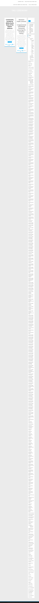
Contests (29, 573)
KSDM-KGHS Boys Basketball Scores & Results (31, 463)
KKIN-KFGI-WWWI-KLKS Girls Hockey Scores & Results (30, 340)
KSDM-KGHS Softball (31, 511)
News (29, 35)
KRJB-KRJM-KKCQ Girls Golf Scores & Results (30, 198)
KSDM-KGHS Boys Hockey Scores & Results (30, 482)
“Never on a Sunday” (31, 65)
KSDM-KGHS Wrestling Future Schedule (30, 451)
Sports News (30, 68)
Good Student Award (31, 569)
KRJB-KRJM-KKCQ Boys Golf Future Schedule (30, 186)
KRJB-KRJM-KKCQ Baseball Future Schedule (30, 168)
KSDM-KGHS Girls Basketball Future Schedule (30, 469)
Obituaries (29, 574)
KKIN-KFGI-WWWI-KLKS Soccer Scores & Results (30, 266)
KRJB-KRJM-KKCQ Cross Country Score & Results (31, 108)
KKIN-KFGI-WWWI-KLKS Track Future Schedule (30, 412)
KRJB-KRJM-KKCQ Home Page (31, 1)
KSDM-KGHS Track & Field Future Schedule (31, 496)
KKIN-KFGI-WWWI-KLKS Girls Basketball (30, 302)
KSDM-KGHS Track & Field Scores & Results (31, 500)
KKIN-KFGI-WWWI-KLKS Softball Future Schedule (31, 385)
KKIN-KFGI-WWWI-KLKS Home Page (20, 4)
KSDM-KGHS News (30, 422)
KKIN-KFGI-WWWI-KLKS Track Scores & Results (31, 415)
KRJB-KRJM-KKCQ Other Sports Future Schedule (31, 213)
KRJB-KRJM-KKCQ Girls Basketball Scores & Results (30, 135)
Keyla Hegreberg (9, 44)
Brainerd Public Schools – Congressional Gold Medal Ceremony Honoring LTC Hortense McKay (21, 26)
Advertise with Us (30, 587)
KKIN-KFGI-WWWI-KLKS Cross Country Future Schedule (31, 284)
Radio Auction (30, 592)
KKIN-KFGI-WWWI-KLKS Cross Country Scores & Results (31, 287)
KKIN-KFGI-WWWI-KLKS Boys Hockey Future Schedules (30, 317)
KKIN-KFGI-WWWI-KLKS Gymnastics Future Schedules (30, 355)
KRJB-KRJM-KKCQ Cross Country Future (30, 105)
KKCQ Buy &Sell (30, 584)
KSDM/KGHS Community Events (32, 51)
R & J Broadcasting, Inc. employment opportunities (31, 590)
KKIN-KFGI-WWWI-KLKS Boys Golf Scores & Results (30, 397)
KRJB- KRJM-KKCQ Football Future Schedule (31, 88)
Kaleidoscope (30, 595)
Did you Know (30, 61)
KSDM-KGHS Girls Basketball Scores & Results (31, 472)
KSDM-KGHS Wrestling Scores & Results (30, 454)
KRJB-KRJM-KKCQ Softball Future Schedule (30, 177)
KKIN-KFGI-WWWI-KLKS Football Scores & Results (30, 239)
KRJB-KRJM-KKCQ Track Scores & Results (30, 207)
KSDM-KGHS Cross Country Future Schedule (30, 521)
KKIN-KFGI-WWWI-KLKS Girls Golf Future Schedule (30, 403)
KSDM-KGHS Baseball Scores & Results (30, 509)
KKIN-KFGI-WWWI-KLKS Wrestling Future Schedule (30, 345)
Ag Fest (29, 551)
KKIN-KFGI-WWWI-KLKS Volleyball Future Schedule (30, 246)
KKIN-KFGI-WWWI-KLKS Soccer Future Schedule (30, 263)
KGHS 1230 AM (30, 577)
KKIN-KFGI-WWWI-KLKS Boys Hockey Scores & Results (30, 320)
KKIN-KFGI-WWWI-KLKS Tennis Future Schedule (31, 254)
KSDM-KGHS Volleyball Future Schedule (30, 442)
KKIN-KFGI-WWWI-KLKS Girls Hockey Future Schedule (30, 336)
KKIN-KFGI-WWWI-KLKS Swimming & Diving (30, 270)
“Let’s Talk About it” (31, 593)
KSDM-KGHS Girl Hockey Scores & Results (30, 491)
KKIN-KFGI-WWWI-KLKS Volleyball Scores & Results (30, 243)
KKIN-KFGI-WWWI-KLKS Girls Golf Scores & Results (30, 406)
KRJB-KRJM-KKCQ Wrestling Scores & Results (30, 162)
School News (31, 55)
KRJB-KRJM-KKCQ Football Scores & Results (30, 91)
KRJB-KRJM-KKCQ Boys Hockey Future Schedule (31, 142)
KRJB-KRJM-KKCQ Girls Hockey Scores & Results (31, 153)
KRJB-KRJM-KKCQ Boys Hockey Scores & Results (31, 139)
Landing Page (21, 1)
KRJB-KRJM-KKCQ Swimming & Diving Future (31, 114)
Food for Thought (30, 576)
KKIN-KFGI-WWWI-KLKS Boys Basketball (30, 291)
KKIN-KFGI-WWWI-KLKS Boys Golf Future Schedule (30, 394)
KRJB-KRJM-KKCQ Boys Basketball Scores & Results (30, 126)
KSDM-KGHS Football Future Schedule (30, 433)
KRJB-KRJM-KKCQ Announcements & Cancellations (30, 323)
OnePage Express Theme (27, 601)
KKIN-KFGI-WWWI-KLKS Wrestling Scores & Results (30, 349)
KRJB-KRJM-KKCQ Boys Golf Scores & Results (30, 189)
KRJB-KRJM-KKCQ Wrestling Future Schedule (30, 158)
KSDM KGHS (30, 523)
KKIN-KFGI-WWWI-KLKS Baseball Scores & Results (30, 379)
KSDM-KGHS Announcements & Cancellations (30, 425)
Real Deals (29, 579)
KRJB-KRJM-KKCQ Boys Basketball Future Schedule (30, 123)
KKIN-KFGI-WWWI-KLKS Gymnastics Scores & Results (30, 358)
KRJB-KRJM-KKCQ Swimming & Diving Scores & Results (31, 117)
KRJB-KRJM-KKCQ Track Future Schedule (30, 204)
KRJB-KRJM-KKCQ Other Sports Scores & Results (31, 216)
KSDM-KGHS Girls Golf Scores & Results (30, 544)
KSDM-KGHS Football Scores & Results (30, 436)
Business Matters (30, 567)
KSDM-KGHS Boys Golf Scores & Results (30, 536)
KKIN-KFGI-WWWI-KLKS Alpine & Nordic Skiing (30, 361)
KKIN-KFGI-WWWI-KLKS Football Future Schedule (30, 236)
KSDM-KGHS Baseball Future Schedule (30, 505)
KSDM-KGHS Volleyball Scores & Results (31, 445)
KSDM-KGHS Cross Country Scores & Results (30, 527)
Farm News (31, 54)
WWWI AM (20, 50)
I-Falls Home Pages (32, 4)
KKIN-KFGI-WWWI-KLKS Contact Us (31, 80)
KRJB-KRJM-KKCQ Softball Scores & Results (30, 180)
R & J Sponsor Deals (31, 67)
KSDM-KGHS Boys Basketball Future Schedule (30, 460)
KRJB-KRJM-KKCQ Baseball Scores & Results (30, 171)
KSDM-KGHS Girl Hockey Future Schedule (30, 487)
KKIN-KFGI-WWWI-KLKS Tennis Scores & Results (31, 257)
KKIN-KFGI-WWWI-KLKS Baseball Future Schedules (30, 375)
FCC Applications (30, 70)
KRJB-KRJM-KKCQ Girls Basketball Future (30, 132)
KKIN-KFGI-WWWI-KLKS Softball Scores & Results (31, 388)
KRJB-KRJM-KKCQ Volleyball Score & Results (30, 99)
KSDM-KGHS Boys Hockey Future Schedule (30, 478)
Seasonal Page (30, 555)
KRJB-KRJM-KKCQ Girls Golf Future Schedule (30, 195)
